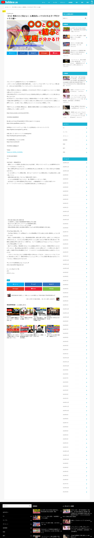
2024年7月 (65, 224)
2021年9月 (65, 356)
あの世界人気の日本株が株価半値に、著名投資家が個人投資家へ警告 (74, 29)
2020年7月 (65, 406)
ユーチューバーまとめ (77, 535)
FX (49, 2)
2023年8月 (65, 266)
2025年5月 (65, 185)
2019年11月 (66, 438)
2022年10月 (66, 305)
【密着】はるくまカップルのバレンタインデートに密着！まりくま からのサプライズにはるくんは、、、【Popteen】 (74, 111)
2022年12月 (66, 298)
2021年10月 (66, 352)
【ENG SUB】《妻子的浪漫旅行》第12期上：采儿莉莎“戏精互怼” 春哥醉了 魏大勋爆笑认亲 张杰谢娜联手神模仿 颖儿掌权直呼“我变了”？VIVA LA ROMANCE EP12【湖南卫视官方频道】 (74, 79)
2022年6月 (65, 321)
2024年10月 (66, 212)
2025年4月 (65, 189)
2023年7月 (65, 270)
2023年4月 (65, 282)
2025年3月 (65, 192)
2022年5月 (65, 325)
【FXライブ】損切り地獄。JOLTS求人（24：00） (73, 43)
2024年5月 (65, 231)
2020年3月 (65, 422)
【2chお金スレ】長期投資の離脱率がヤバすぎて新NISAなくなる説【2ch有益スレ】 (74, 52)
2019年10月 (66, 442)
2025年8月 (65, 173)
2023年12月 (66, 251)
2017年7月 (65, 465)
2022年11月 (66, 301)
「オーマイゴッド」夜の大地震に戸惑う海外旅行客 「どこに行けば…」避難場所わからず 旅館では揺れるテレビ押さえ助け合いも (74, 61)
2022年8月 (65, 313)
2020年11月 (66, 391)
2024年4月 (65, 235)
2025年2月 (65, 196)
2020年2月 (65, 426)
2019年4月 (65, 453)
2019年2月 (65, 457)
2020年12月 (66, 387)
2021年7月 (65, 364)
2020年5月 (65, 414)
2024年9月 (65, 216)
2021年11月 (66, 348)
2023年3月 (65, 286)
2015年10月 (66, 469)
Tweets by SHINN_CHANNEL (15, 152)
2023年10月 (66, 259)
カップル (55, 2)
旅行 (77, 2)
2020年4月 (65, 418)
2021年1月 (65, 383)
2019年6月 (65, 449)
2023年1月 (65, 294)
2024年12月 (66, 204)
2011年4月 (65, 473)
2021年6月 (65, 368)
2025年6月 (65, 181)
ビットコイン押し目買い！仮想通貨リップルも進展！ (74, 36)
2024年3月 (65, 239)
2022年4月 (65, 329)
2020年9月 (65, 399)
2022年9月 (65, 309)
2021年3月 (65, 379)
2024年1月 (65, 247)
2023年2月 (65, 290)
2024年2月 (65, 243)
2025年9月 (65, 169)
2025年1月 (65, 200)
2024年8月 (65, 220)
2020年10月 (66, 395)
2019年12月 (66, 434)
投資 (87, 2)
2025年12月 (66, 157)
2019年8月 (65, 445)
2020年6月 (65, 410)
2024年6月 (65, 228)
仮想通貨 (70, 2)
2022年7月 (65, 317)
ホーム (43, 2)
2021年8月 (65, 360)
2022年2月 (65, 336)
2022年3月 (65, 333)
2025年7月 (65, 177)
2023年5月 (65, 278)
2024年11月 (66, 208)
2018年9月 (65, 461)
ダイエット (62, 2)
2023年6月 (65, 274)
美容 (82, 2)
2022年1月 (65, 340)
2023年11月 (66, 255)
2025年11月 (66, 161)
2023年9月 (65, 263)
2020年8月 (65, 403)
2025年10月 (66, 165)
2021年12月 (66, 344)
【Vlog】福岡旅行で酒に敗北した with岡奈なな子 (74, 104)
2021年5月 (65, 371)
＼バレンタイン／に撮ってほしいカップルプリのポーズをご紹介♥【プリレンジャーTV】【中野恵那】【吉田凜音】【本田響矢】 (74, 96)
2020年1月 (65, 430)
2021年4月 (65, 375)
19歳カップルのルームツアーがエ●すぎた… (74, 88)
